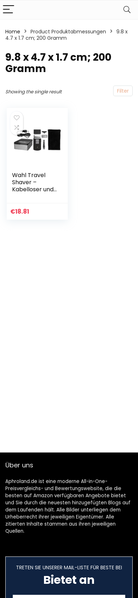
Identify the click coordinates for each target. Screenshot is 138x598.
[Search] (127, 9)
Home (12, 31)
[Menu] (8, 9)
